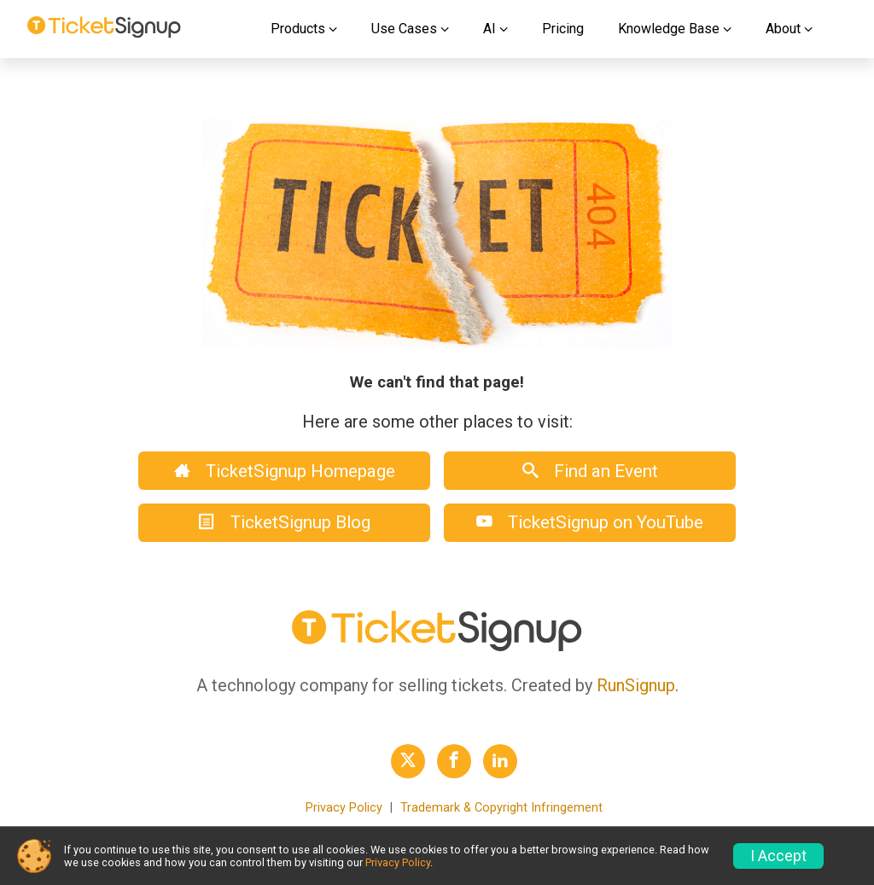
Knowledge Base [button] (669, 28)
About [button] (783, 28)
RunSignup (636, 685)
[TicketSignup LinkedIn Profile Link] (500, 761)
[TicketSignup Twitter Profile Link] (408, 761)
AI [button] (489, 28)
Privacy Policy (344, 808)
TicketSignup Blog (284, 522)
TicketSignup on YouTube (589, 522)
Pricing (563, 28)
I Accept (778, 856)
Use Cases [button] (404, 28)
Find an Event (590, 471)
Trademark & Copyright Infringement (501, 808)
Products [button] (298, 28)
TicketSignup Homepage (284, 471)
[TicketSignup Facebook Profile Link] (454, 761)
